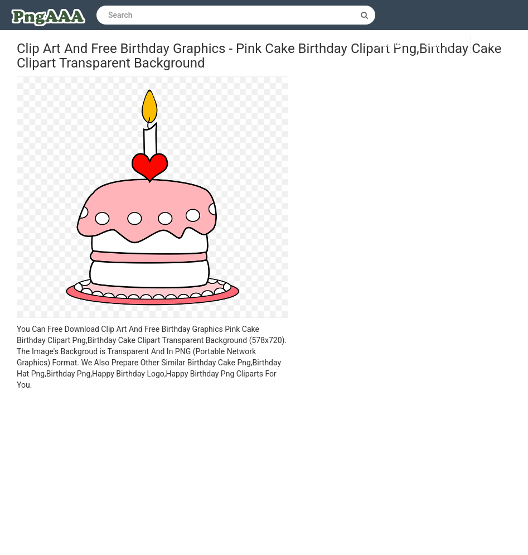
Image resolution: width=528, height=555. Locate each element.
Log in (390, 45)
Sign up (439, 45)
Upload (499, 45)
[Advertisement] (152, 474)
